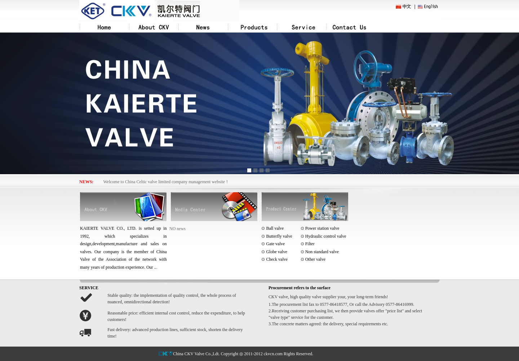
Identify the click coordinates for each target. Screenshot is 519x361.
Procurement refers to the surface (300, 287)
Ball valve (274, 228)
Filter (308, 243)
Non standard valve (320, 251)
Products (252, 27)
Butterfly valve (278, 236)
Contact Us (351, 27)
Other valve (313, 259)
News (203, 27)
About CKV (153, 27)
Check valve (277, 259)
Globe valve (276, 251)
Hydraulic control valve (323, 236)
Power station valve (320, 228)
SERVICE (88, 287)
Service (301, 27)
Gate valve (273, 243)
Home (104, 27)
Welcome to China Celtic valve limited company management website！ (166, 181)
